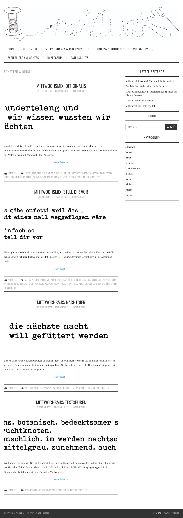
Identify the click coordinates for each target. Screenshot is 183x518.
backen (129, 152)
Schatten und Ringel (86, 177)
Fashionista (160, 513)
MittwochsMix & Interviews (64, 49)
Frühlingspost (63, 279)
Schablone (27, 177)
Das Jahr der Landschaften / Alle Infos (144, 86)
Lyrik (69, 173)
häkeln (128, 157)
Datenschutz (79, 57)
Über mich (30, 49)
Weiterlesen (61, 162)
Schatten (55, 177)
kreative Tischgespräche (90, 279)
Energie (28, 173)
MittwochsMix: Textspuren (61, 402)
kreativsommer (132, 168)
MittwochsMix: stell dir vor (61, 191)
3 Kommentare (79, 91)
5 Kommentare (79, 307)
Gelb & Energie (43, 173)
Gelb (34, 173)
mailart (129, 173)
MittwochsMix (98, 173)
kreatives (12, 173)
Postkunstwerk (52, 283)
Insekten (74, 279)
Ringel (7, 177)
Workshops (141, 49)
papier (128, 189)
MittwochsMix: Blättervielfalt (140, 106)
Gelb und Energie (58, 173)
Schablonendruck (41, 177)
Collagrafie (30, 279)
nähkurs (129, 184)
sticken (129, 195)
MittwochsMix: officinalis (61, 85)
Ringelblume (16, 177)
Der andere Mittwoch (46, 279)
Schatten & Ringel (68, 177)
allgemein (130, 147)
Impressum (54, 57)
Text (98, 177)
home (11, 49)
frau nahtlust (61, 91)
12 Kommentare (78, 197)
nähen (128, 179)
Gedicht (28, 490)
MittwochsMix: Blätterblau (139, 100)
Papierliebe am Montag (23, 57)
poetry (109, 173)
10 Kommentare (78, 407)
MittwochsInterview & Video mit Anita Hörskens (150, 81)
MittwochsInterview (81, 173)
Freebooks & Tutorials (108, 49)
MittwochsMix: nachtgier (61, 302)
